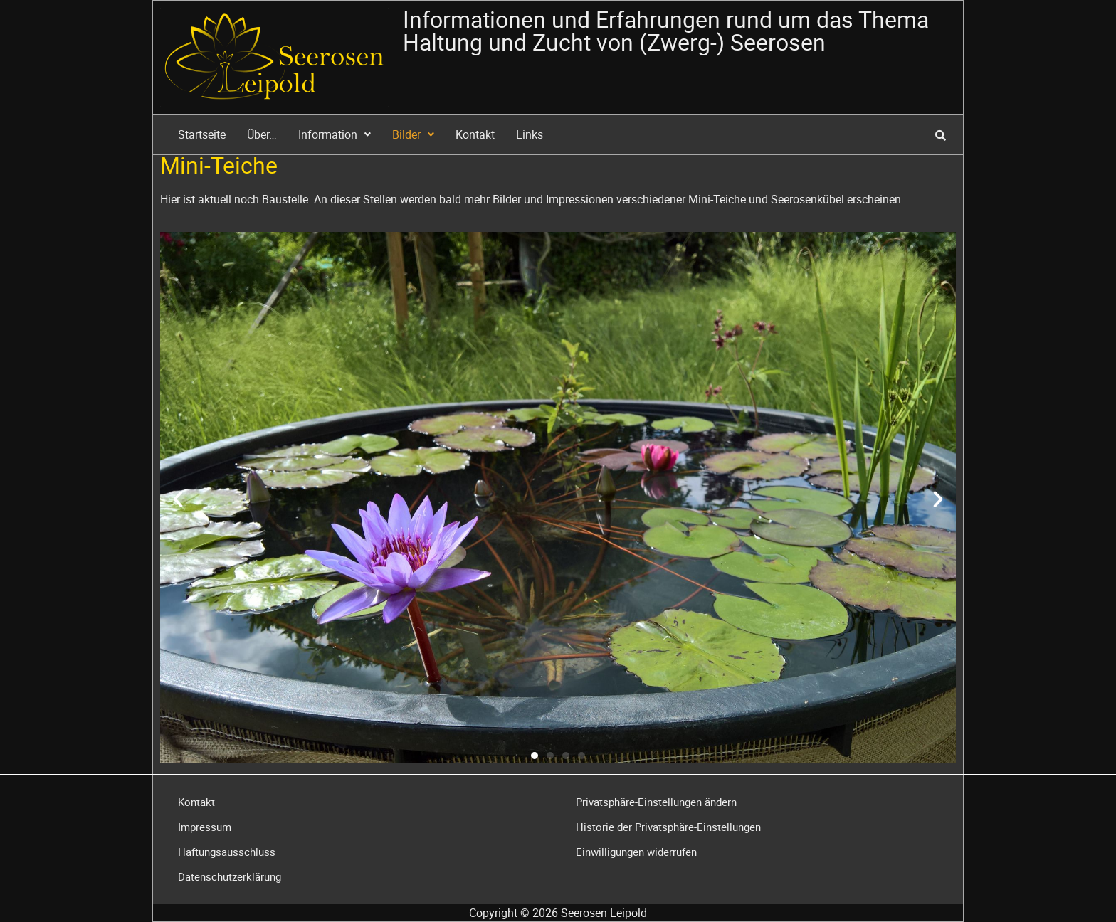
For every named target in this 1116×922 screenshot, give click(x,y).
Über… (262, 134)
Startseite (202, 134)
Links (529, 134)
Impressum (204, 827)
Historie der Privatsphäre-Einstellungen (668, 827)
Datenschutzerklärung (229, 876)
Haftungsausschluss (226, 851)
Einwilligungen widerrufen (636, 851)
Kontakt (475, 134)
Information (334, 134)
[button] (178, 499)
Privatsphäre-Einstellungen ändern (656, 802)
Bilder (413, 134)
